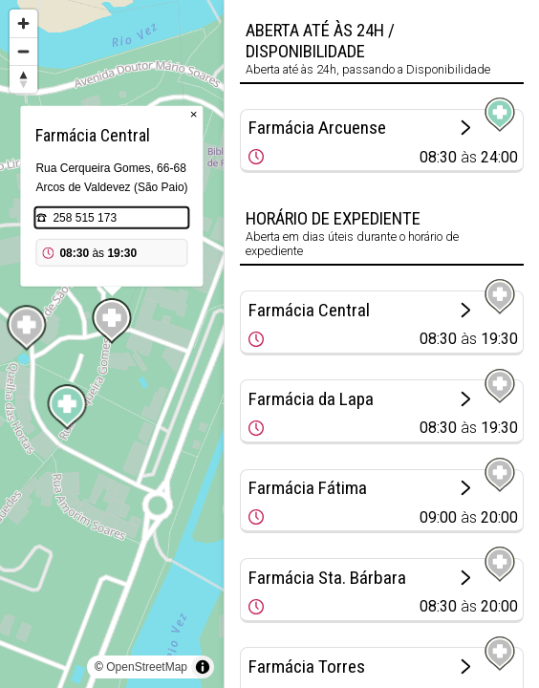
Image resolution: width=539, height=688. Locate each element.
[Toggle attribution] (202, 667)
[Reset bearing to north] (23, 79)
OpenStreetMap (146, 667)
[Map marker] (67, 407)
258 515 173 (85, 218)
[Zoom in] (23, 23)
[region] (112, 344)
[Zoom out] (23, 51)
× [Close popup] (194, 114)
